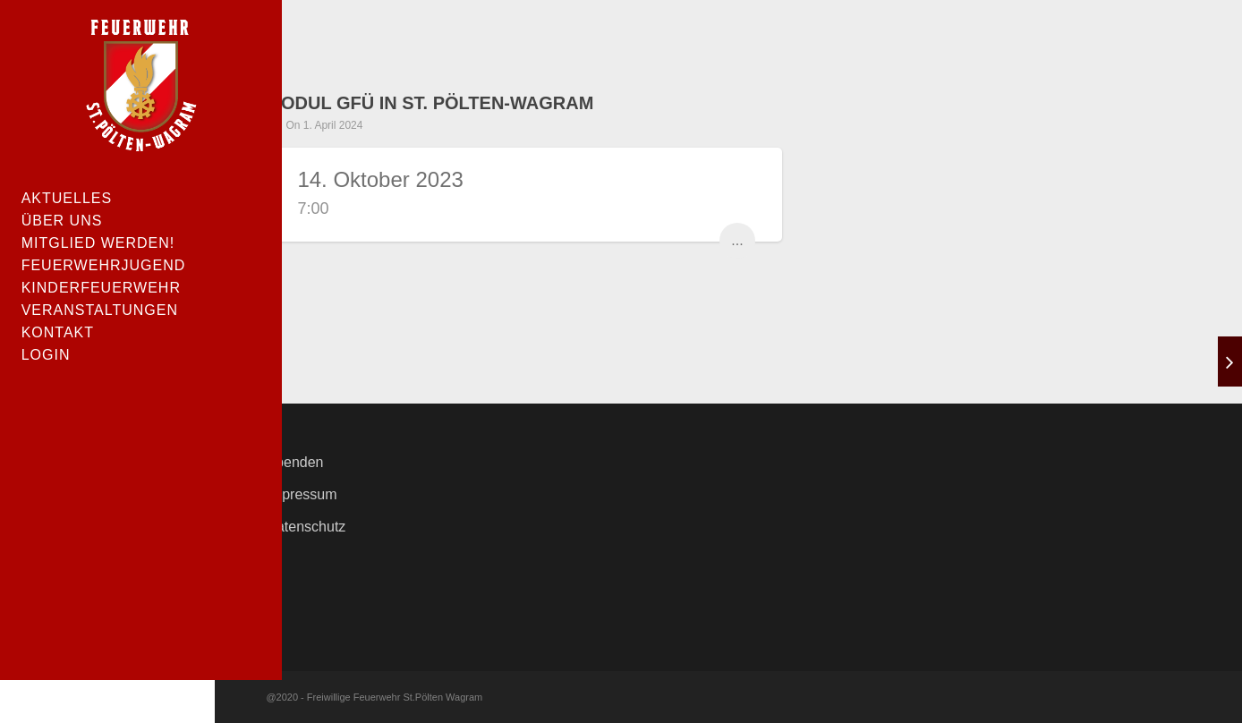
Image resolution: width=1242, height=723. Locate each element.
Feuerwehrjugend (104, 266)
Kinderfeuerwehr (102, 288)
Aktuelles (67, 199)
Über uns (63, 221)
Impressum (301, 494)
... (737, 240)
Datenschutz (305, 526)
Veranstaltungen (100, 311)
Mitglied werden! (99, 243)
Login (47, 355)
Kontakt (58, 333)
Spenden (294, 462)
